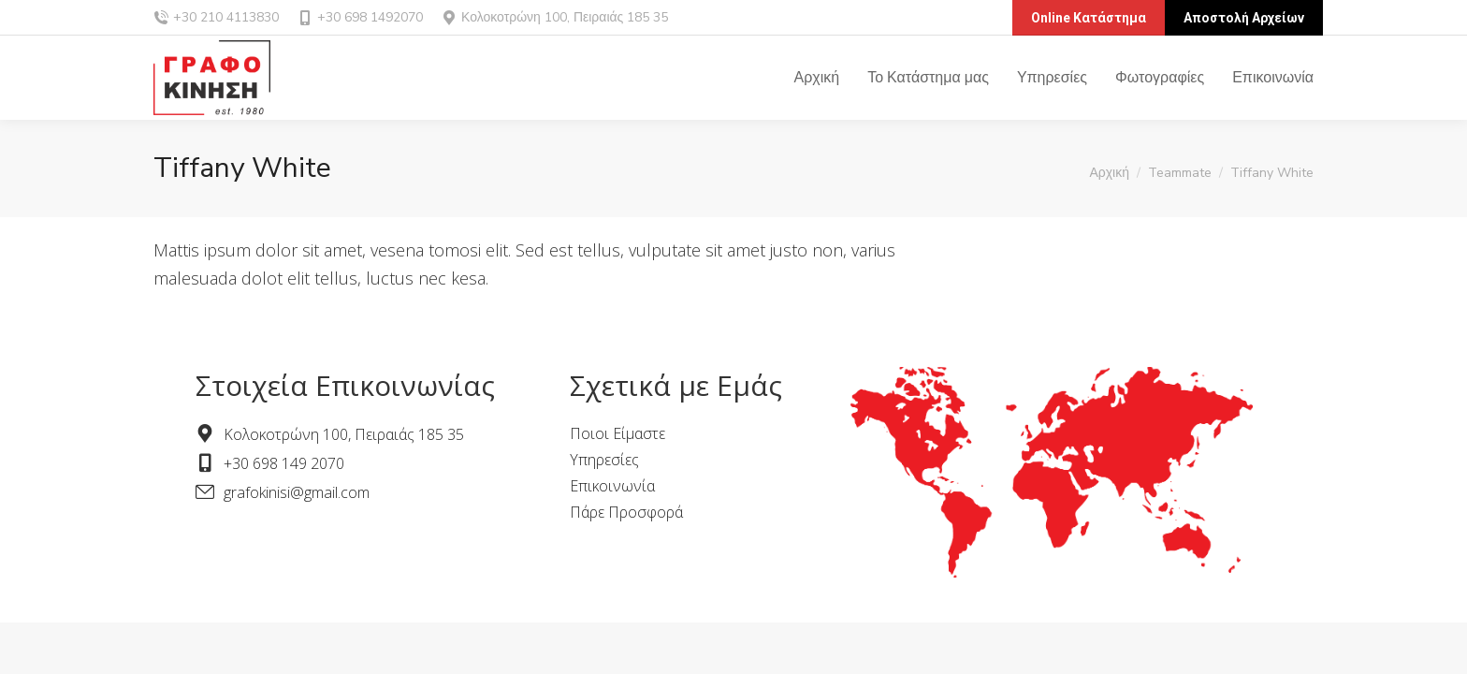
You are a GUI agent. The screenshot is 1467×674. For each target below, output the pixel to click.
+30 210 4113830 (226, 17)
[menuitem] (817, 77)
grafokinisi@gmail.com (297, 492)
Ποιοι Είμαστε (617, 433)
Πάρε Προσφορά (626, 512)
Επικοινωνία (612, 486)
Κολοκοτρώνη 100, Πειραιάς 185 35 (564, 17)
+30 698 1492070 (360, 17)
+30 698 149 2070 (284, 463)
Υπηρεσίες (604, 459)
